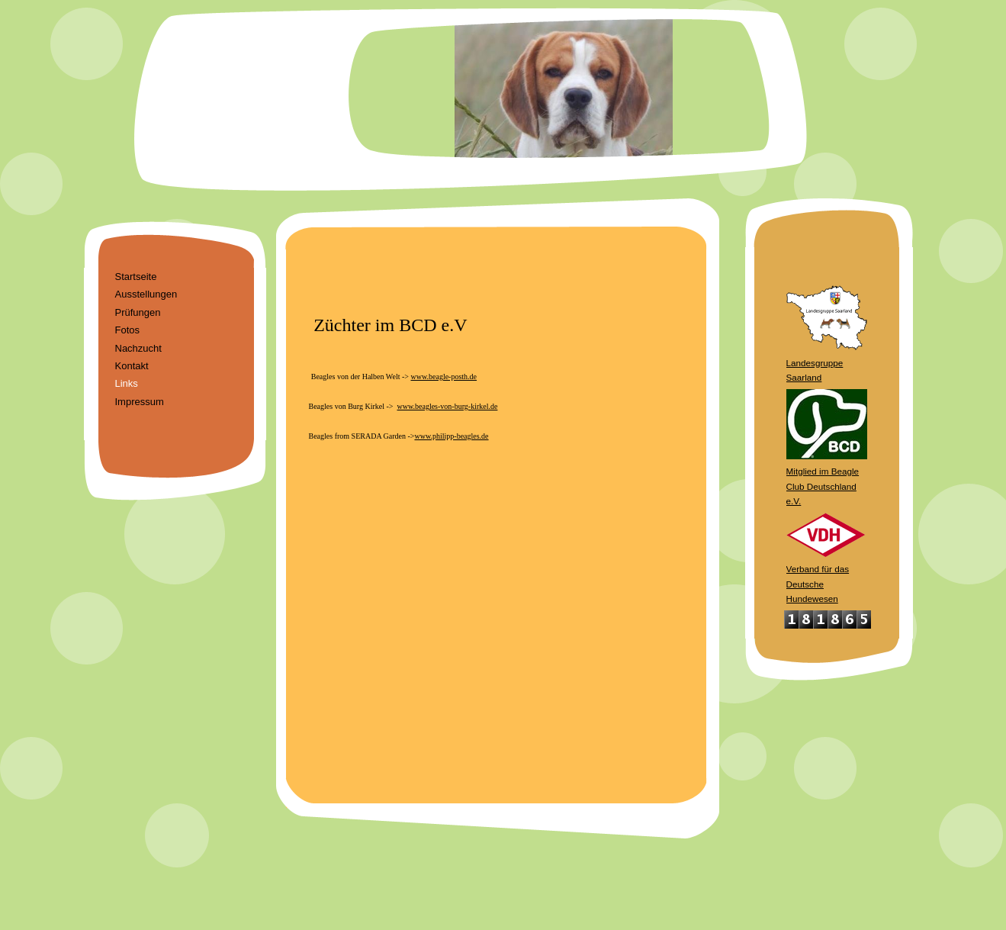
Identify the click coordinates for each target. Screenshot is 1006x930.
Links (126, 383)
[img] (503, 99)
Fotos (127, 330)
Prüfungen (138, 312)
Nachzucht (138, 348)
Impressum (139, 401)
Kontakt (132, 366)
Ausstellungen (146, 294)
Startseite (136, 276)
